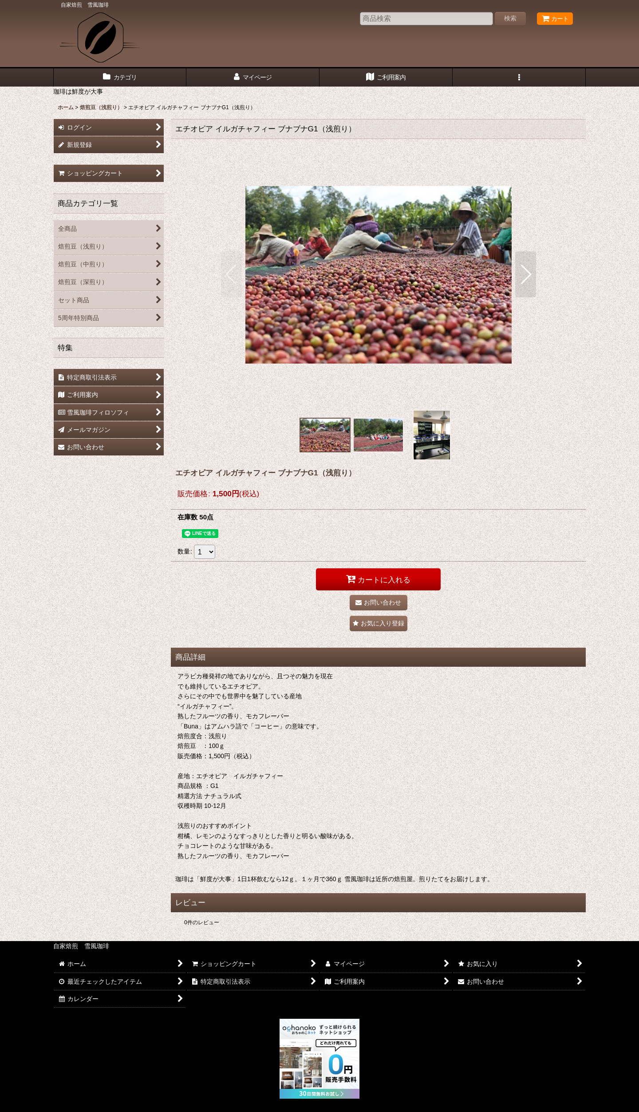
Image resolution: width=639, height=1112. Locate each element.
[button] (519, 77)
